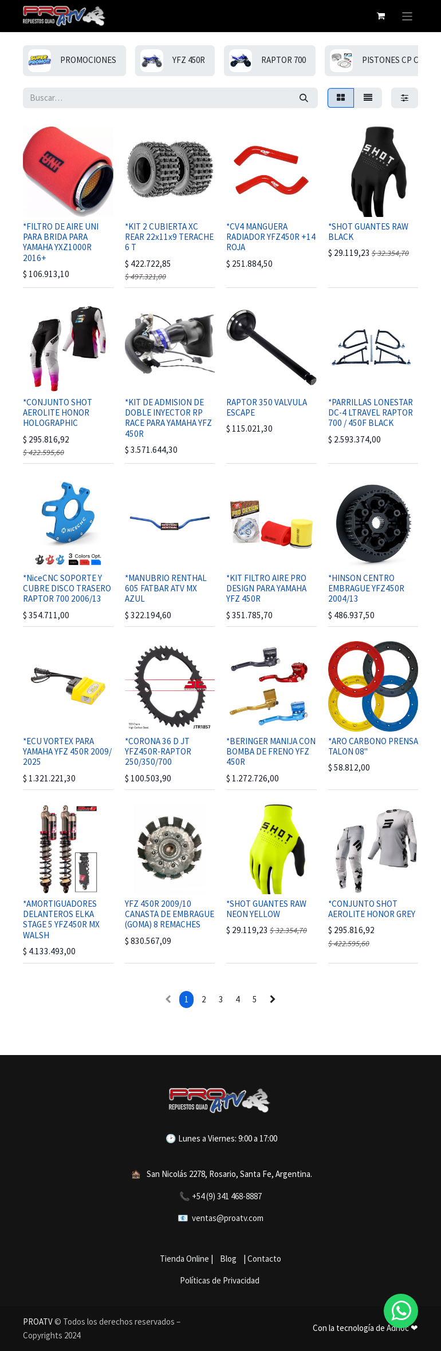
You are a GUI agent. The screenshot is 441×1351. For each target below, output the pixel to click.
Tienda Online (184, 1258)
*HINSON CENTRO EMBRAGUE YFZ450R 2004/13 (366, 588)
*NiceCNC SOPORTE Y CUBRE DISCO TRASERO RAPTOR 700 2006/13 (67, 588)
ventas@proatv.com (227, 1217)
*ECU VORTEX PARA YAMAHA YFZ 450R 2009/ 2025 (67, 751)
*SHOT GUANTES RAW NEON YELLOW (266, 908)
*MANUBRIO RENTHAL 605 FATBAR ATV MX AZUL (166, 588)
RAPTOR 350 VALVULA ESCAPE (266, 407)
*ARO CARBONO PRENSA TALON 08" (373, 746)
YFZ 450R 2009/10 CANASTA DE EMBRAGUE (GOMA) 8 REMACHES (169, 914)
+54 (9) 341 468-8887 (227, 1196)
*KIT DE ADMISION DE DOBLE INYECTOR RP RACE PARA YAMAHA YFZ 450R (168, 418)
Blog (226, 1258)
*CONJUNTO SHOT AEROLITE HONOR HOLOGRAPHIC (57, 412)
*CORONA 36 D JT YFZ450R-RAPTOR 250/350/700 (158, 751)
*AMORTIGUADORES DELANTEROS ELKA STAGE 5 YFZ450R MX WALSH (61, 919)
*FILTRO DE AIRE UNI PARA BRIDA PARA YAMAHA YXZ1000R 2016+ (61, 242)
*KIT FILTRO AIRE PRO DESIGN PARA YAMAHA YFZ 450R (266, 588)
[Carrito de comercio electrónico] (381, 16)
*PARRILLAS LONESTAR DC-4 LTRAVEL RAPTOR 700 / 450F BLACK (370, 412)
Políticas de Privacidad (219, 1280)
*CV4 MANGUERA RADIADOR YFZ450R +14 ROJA (271, 236)
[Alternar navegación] (407, 16)
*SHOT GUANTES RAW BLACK (368, 231)
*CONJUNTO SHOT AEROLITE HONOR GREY (371, 908)
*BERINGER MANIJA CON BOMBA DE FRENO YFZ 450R (271, 751)
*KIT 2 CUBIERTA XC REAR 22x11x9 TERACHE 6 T (169, 236)
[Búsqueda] (304, 98)
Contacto (264, 1258)
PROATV (38, 1321)
